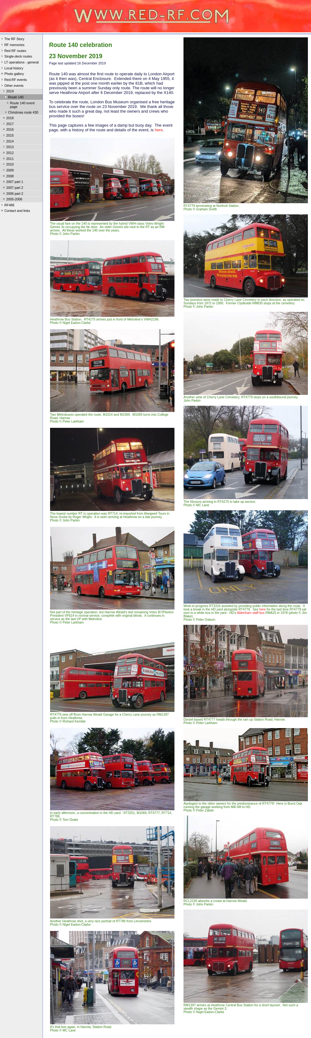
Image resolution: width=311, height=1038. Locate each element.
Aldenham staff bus (251, 613)
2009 (8, 170)
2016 (8, 130)
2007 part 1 (12, 182)
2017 (8, 124)
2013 (8, 147)
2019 (8, 91)
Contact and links (15, 211)
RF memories (12, 45)
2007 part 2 (12, 188)
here (159, 130)
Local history (11, 68)
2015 (8, 135)
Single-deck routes (16, 56)
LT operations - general (19, 62)
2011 (8, 159)
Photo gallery (12, 74)
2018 (8, 118)
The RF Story (12, 39)
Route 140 (14, 97)
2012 (8, 153)
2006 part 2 (12, 194)
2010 (8, 164)
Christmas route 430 (21, 112)
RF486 (7, 205)
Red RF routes (13, 51)
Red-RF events (13, 80)
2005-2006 (12, 199)
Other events (12, 86)
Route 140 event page (20, 105)
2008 (8, 176)
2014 (8, 141)
